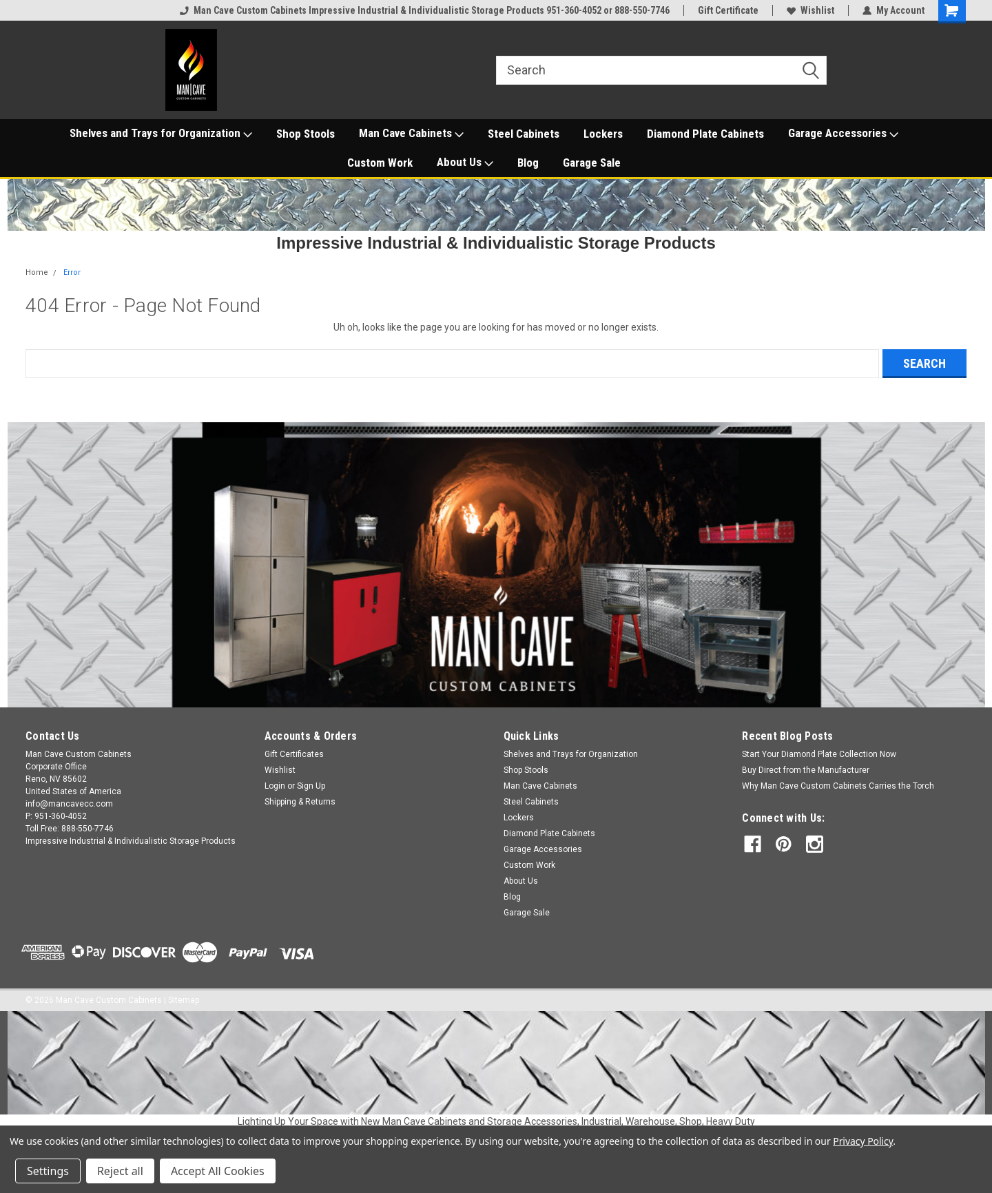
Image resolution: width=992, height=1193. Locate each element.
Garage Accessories (843, 133)
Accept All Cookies (218, 1171)
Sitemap (183, 1000)
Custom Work (380, 162)
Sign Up (311, 786)
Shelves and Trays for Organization (161, 133)
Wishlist (810, 10)
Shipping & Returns (300, 802)
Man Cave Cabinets (411, 133)
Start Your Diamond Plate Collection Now (819, 754)
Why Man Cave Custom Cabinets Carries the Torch (838, 786)
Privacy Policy (863, 1141)
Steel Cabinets (523, 134)
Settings (48, 1171)
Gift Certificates (294, 754)
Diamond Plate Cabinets (705, 134)
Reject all (120, 1171)
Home (36, 272)
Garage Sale (592, 162)
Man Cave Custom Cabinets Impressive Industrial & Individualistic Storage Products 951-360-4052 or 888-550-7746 (425, 10)
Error (72, 272)
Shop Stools (305, 134)
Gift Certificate (728, 10)
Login (275, 786)
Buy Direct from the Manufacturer (805, 770)
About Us (465, 162)
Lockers (603, 134)
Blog (528, 162)
